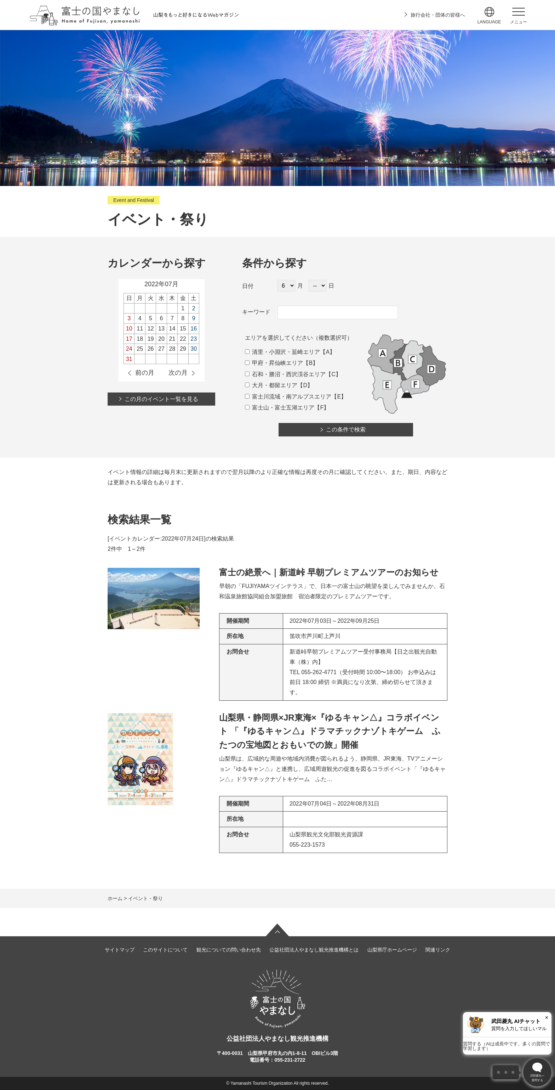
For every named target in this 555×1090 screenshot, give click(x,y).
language (489, 21)
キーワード (256, 312)
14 (172, 329)
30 (193, 349)
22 (183, 339)
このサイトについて (165, 950)
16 (193, 329)
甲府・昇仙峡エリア (274, 363)
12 (151, 329)
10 (129, 329)
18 (140, 339)
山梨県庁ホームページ (392, 950)
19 (151, 339)
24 (129, 349)
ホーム (115, 898)
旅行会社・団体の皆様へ (438, 15)
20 (161, 339)
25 (140, 349)
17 (129, 339)
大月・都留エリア (271, 385)
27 (161, 349)
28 (172, 349)
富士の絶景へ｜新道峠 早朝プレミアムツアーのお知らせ (329, 572)
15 (183, 329)
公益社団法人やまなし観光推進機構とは (314, 950)
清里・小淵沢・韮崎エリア (282, 352)
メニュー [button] (518, 21)
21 (172, 339)
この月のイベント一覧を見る (161, 399)
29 (183, 349)
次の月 (178, 372)
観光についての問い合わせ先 (228, 950)
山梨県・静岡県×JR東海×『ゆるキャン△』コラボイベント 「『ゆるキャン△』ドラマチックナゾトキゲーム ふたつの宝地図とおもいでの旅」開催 (330, 731)
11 (140, 329)
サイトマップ (120, 950)
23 (193, 339)
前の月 (144, 372)
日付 (247, 286)
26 (151, 349)
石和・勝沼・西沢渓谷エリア (285, 374)
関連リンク (437, 950)
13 (161, 329)
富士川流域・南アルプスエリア (288, 397)
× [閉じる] (546, 1018)
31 (129, 359)
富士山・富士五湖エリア (279, 408)
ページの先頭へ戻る (277, 930)
